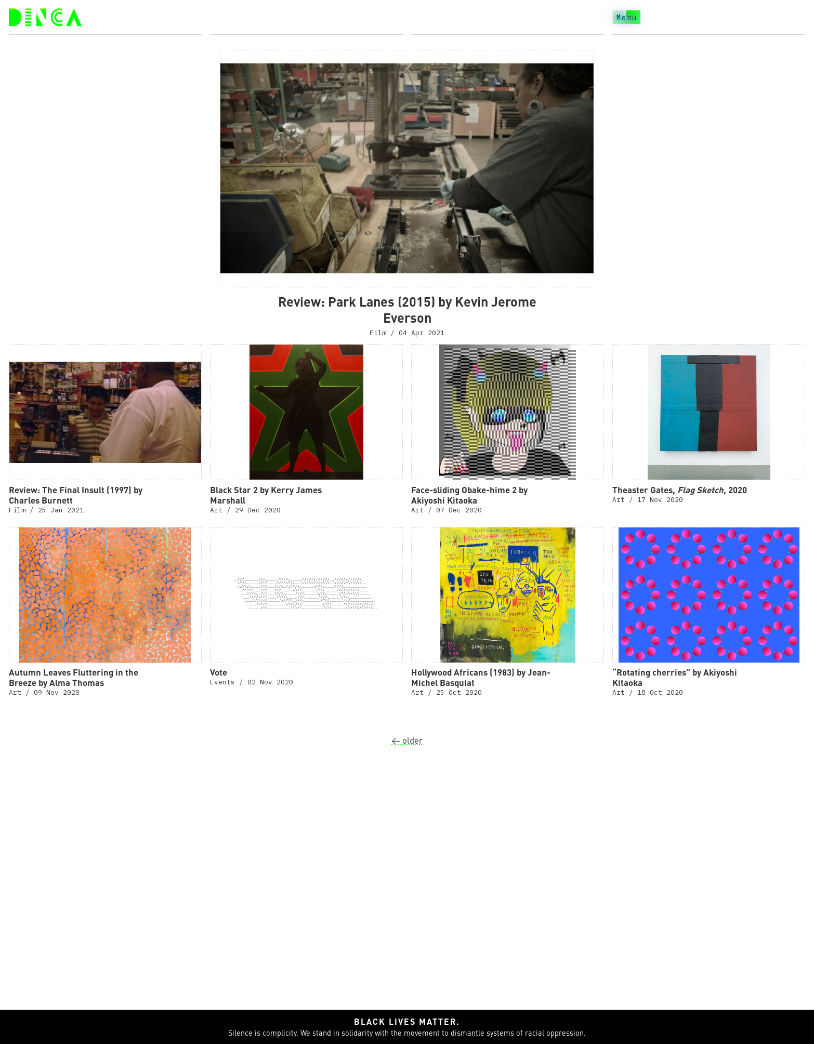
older (407, 740)
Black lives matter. (407, 1021)
